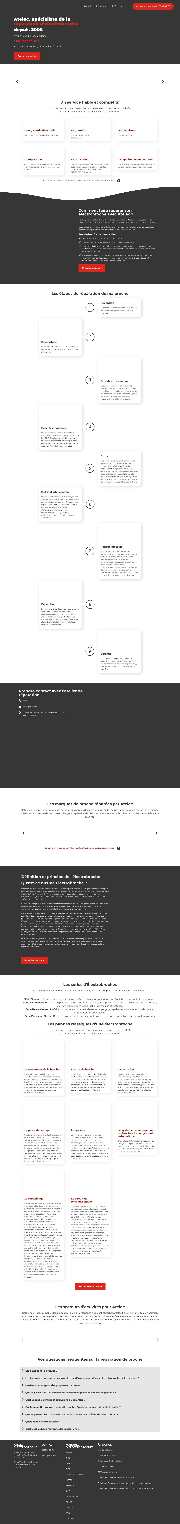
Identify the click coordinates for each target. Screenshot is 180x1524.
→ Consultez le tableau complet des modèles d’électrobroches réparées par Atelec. (78, 180)
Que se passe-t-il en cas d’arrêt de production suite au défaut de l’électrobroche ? (72, 1414)
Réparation (101, 6)
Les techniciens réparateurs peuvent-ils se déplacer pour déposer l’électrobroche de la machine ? (82, 1378)
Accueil (87, 6)
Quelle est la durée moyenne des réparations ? (52, 1429)
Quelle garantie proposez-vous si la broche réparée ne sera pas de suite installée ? (73, 1407)
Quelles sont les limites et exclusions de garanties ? (55, 1400)
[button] (17, 81)
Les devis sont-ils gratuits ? (41, 1371)
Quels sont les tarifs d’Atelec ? (43, 1421)
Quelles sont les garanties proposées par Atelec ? (54, 1385)
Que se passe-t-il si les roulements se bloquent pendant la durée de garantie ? (70, 1392)
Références (118, 6)
